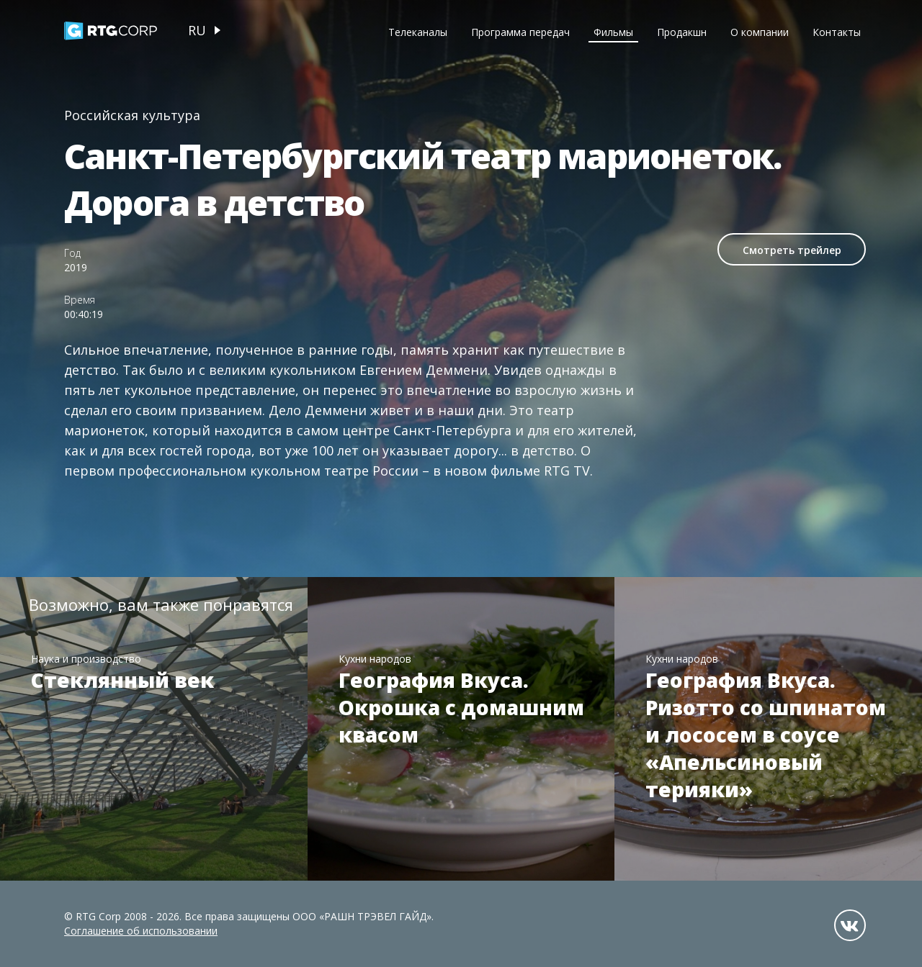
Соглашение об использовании (141, 931)
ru (197, 30)
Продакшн (682, 32)
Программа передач (520, 32)
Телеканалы (417, 32)
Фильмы (613, 32)
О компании (759, 32)
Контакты (837, 32)
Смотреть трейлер (792, 250)
